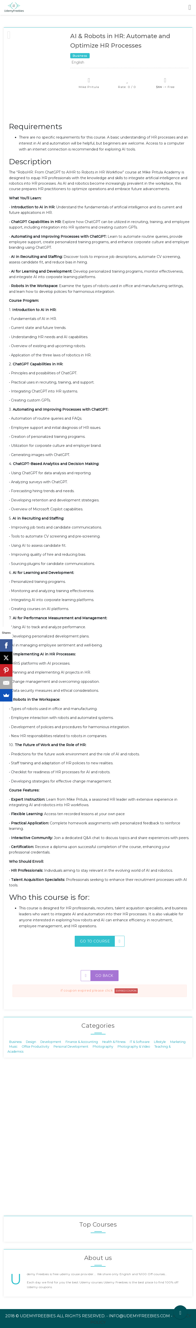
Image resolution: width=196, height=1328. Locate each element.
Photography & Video (134, 1046)
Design (31, 1042)
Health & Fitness (114, 1042)
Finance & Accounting (81, 1042)
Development (50, 1042)
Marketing (178, 1042)
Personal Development (71, 1046)
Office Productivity (35, 1046)
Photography (103, 1046)
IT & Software (140, 1042)
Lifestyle (160, 1042)
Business (15, 1042)
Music (13, 1046)
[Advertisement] (99, 108)
